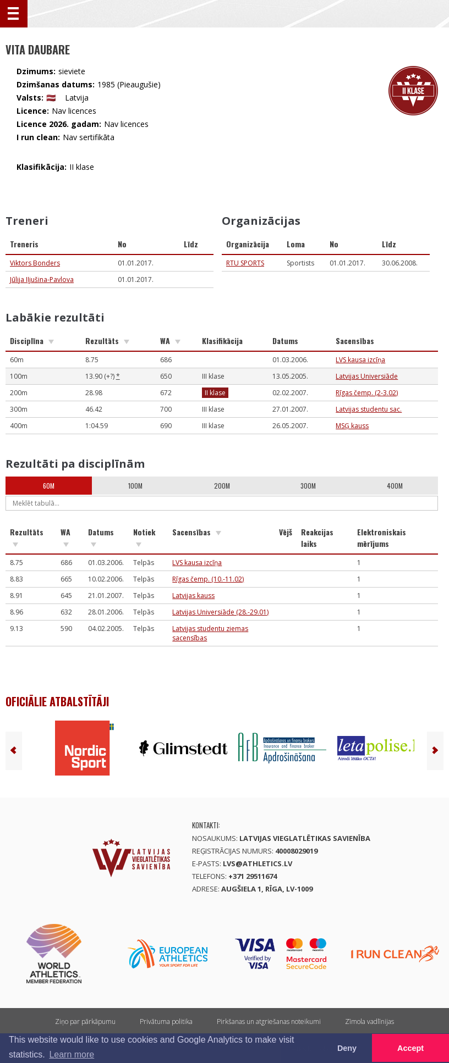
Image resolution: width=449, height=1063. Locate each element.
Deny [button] (347, 1048)
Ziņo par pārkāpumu (85, 1021)
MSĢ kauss (352, 425)
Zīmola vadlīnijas (369, 1021)
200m (222, 485)
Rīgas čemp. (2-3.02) (367, 392)
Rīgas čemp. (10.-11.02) (208, 579)
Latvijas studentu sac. (369, 409)
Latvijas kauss (193, 595)
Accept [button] (410, 1048)
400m (395, 485)
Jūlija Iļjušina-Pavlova (42, 279)
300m (308, 485)
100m (135, 485)
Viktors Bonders (35, 263)
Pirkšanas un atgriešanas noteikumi (269, 1021)
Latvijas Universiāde (367, 376)
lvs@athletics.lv (257, 863)
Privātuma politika (166, 1021)
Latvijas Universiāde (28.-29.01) (220, 612)
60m (48, 485)
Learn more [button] (71, 1054)
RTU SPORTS (245, 263)
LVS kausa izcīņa (360, 359)
